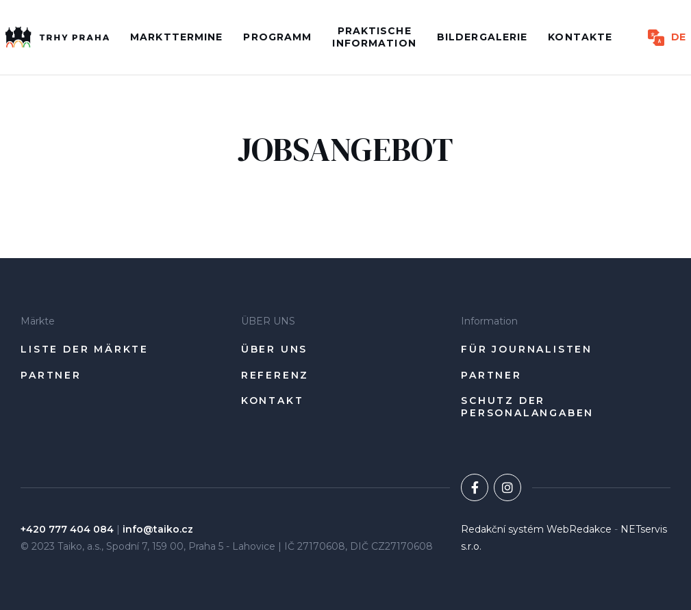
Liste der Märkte (85, 349)
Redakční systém (502, 529)
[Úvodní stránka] (57, 37)
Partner (51, 375)
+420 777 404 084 (67, 529)
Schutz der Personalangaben (527, 407)
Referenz (275, 375)
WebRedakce (579, 529)
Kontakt (272, 401)
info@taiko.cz (158, 529)
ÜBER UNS (274, 349)
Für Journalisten (526, 349)
